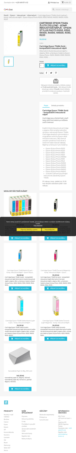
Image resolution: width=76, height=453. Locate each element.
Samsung (7, 445)
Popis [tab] (46, 105)
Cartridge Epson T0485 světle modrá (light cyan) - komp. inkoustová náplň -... (20, 322)
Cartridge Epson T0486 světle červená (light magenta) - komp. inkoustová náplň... (56, 322)
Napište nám (26, 436)
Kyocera (6, 435)
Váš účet (43, 411)
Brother (6, 419)
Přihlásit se (43, 417)
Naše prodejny (27, 439)
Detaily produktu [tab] (57, 105)
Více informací (38, 225)
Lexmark (7, 437)
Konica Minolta (9, 432)
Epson (6, 427)
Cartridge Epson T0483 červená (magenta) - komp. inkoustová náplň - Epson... (56, 271)
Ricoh (6, 443)
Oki (5, 440)
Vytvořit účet (43, 420)
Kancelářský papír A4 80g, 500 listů (20, 371)
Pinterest (56, 73)
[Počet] (41, 65)
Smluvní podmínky (28, 419)
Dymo (6, 424)
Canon (6, 422)
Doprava (24, 416)
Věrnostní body (27, 433)
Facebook (6, 402)
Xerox (6, 450)
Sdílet (46, 73)
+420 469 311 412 (21, 2)
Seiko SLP (7, 448)
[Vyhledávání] (62, 9)
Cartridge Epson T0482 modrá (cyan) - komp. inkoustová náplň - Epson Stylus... (20, 271)
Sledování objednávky (46, 415)
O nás (24, 421)
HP (5, 430)
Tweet (51, 73)
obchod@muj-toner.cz (63, 435)
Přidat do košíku (56, 65)
